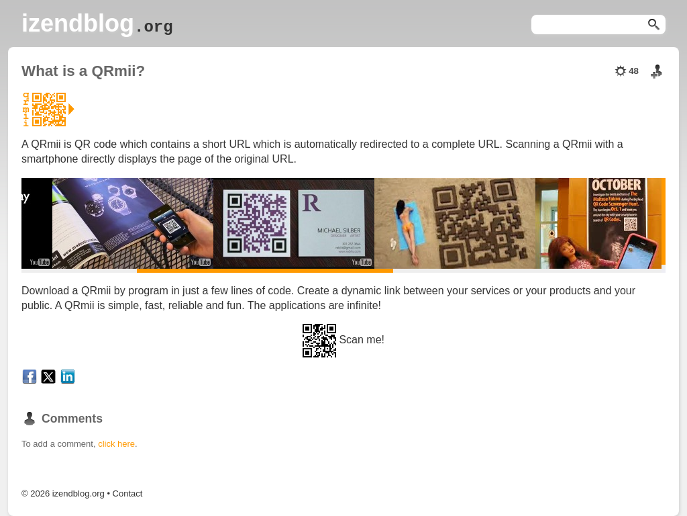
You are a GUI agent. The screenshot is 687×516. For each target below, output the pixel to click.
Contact (128, 493)
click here (116, 444)
